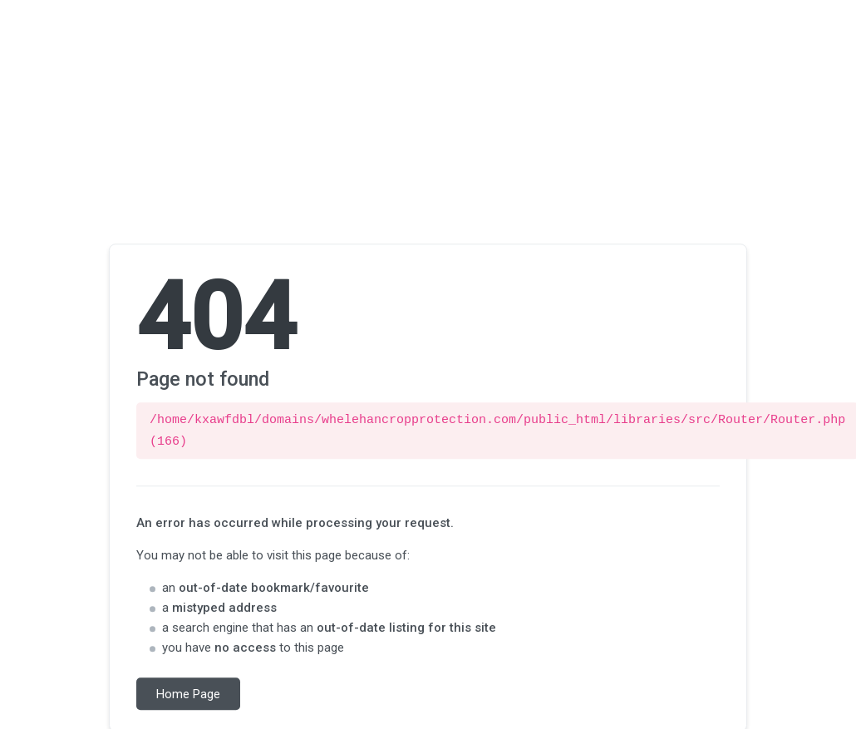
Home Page (188, 691)
